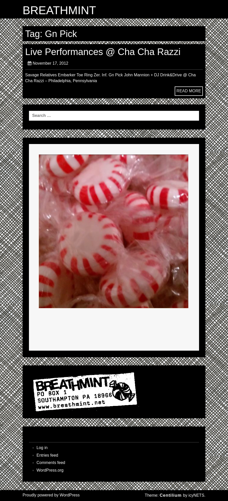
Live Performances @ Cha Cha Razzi (103, 52)
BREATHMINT (59, 10)
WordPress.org (50, 470)
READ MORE (188, 91)
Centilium (171, 495)
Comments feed (51, 462)
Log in (42, 447)
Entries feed (47, 455)
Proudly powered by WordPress (51, 495)
